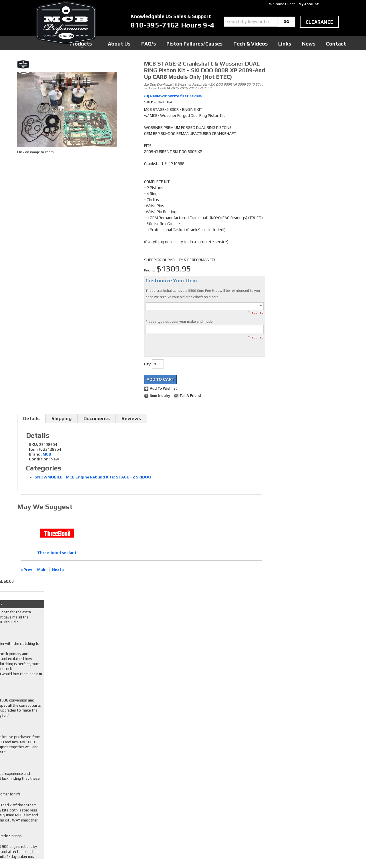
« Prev (26, 569)
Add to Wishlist (163, 389)
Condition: (39, 459)
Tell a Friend (190, 396)
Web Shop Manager (237, 845)
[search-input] (250, 21)
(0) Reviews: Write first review (173, 96)
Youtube (142, 790)
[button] (259, 22)
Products (157, 42)
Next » (58, 569)
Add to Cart (160, 379)
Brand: (35, 454)
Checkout (279, 65)
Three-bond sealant (57, 552)
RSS (138, 796)
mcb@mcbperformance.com (298, 816)
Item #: (36, 449)
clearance (319, 22)
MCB (47, 454)
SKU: (149, 102)
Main (42, 569)
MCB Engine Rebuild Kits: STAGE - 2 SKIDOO (108, 477)
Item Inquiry (160, 396)
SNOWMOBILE (49, 477)
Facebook (143, 779)
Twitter (141, 785)
